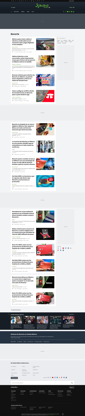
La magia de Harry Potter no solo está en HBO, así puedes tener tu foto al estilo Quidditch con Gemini (55, 326)
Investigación (19, 341)
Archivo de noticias (16, 309)
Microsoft (59, 43)
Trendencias (60, 392)
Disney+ (66, 41)
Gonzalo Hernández (19, 100)
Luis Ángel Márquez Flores (20, 51)
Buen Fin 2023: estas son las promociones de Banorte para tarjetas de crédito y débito (22, 295)
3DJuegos (22, 392)
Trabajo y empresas (16, 64)
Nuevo (71, 7)
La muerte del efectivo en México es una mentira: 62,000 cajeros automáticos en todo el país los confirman (23, 144)
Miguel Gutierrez (18, 189)
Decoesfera (60, 394)
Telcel (34, 375)
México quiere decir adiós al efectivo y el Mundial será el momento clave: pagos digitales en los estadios (23, 41)
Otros (13, 149)
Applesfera (13, 395)
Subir (71, 387)
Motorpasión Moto (51, 394)
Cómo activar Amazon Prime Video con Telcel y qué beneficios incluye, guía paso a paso (16, 326)
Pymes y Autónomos (69, 395)
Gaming (23, 11)
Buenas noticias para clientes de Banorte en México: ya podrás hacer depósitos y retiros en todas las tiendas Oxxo (23, 77)
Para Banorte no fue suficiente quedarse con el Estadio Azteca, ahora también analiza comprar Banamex (23, 214)
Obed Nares (16, 137)
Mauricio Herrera (18, 304)
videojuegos (24, 375)
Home (28, 11)
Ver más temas (14, 377)
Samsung (65, 40)
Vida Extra (22, 394)
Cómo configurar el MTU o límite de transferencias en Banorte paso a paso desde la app (23, 93)
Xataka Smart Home (13, 398)
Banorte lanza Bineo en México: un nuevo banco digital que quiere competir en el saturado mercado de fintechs (23, 280)
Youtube (67, 11)
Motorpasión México (50, 408)
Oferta (58, 40)
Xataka (12, 392)
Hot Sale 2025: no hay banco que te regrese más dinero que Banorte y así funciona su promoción (23, 179)
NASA (69, 40)
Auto (33, 11)
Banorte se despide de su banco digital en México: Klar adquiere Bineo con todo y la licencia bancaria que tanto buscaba (23, 127)
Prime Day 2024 (30, 341)
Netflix (62, 41)
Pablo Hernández (18, 288)
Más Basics (71, 314)
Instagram (69, 11)
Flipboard (58, 250)
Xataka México (42, 6)
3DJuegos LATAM (23, 407)
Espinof (31, 394)
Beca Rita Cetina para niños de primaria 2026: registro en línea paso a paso (68, 326)
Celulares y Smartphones (24, 370)
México (12, 375)
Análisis (24, 341)
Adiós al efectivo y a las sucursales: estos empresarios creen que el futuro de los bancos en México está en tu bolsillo (23, 59)
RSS (71, 248)
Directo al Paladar (42, 392)
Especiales (13, 369)
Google (70, 41)
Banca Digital (15, 47)
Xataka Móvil (13, 394)
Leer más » (24, 50)
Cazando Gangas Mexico (36, 367)
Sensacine (31, 392)
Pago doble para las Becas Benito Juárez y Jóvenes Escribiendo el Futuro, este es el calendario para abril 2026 (29, 326)
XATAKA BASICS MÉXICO (17, 314)
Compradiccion (60, 395)
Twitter (65, 11)
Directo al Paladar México (42, 408)
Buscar (72, 383)
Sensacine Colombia (31, 409)
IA (61, 40)
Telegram (68, 248)
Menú (14, 7)
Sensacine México (33, 407)
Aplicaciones (35, 369)
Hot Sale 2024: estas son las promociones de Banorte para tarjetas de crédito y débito (22, 262)
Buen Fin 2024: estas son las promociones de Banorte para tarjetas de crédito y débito (22, 246)
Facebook (63, 11)
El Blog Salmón (69, 392)
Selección (16, 11)
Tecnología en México (38, 341)
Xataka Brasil (13, 408)
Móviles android (46, 341)
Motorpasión (50, 392)
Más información (51, 414)
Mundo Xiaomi (13, 400)
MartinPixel (17, 86)
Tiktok (73, 11)
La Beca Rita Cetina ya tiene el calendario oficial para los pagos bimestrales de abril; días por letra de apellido (42, 326)
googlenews (71, 11)
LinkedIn (61, 250)
